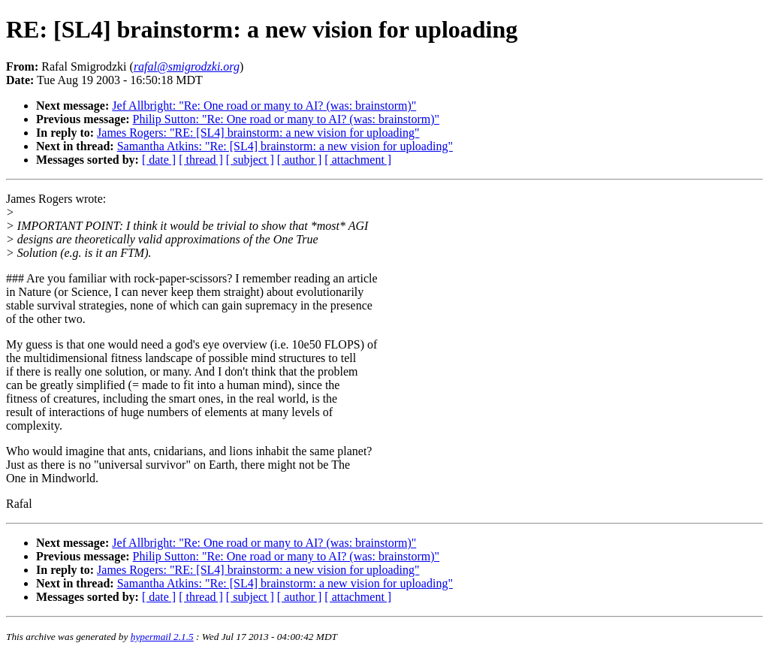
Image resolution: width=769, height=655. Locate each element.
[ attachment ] (357, 159)
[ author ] (299, 159)
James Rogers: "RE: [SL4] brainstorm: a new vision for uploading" (258, 132)
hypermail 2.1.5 (162, 636)
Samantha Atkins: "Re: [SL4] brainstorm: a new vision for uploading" (285, 146)
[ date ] (159, 159)
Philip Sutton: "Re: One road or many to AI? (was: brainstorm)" (286, 119)
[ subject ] (250, 159)
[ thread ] (201, 159)
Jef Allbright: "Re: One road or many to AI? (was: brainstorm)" (264, 105)
